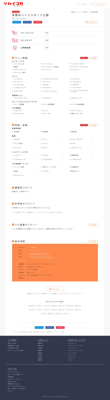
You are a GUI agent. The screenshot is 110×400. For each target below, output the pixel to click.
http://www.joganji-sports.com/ (41, 257)
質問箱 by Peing (13, 384)
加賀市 (59, 313)
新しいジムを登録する (15, 374)
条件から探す (12, 343)
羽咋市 (66, 313)
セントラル (71, 355)
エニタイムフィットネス (76, 350)
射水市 (32, 309)
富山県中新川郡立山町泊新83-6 (39, 254)
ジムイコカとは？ (13, 372)
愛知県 (40, 350)
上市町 (39, 309)
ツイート (17, 22)
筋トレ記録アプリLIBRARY (16, 388)
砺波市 (62, 306)
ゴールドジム (72, 343)
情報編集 (93, 58)
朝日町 (62, 309)
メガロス (71, 360)
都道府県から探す (13, 346)
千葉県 (40, 348)
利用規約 (11, 377)
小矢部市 (70, 306)
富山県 (15, 18)
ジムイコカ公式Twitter (15, 386)
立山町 (22, 18)
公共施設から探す (13, 348)
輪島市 (51, 313)
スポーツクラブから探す (16, 350)
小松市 (44, 313)
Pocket (37, 22)
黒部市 (54, 306)
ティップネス (72, 353)
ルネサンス (71, 357)
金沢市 (70, 309)
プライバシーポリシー (15, 379)
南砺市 (78, 306)
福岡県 (40, 360)
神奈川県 (41, 346)
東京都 (40, 343)
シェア (27, 22)
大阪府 (40, 355)
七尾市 (78, 309)
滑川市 (47, 306)
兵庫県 (40, 357)
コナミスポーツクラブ (75, 346)
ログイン (100, 4)
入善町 (54, 309)
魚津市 (32, 306)
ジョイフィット (73, 348)
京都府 (40, 353)
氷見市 (39, 306)
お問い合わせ (12, 381)
